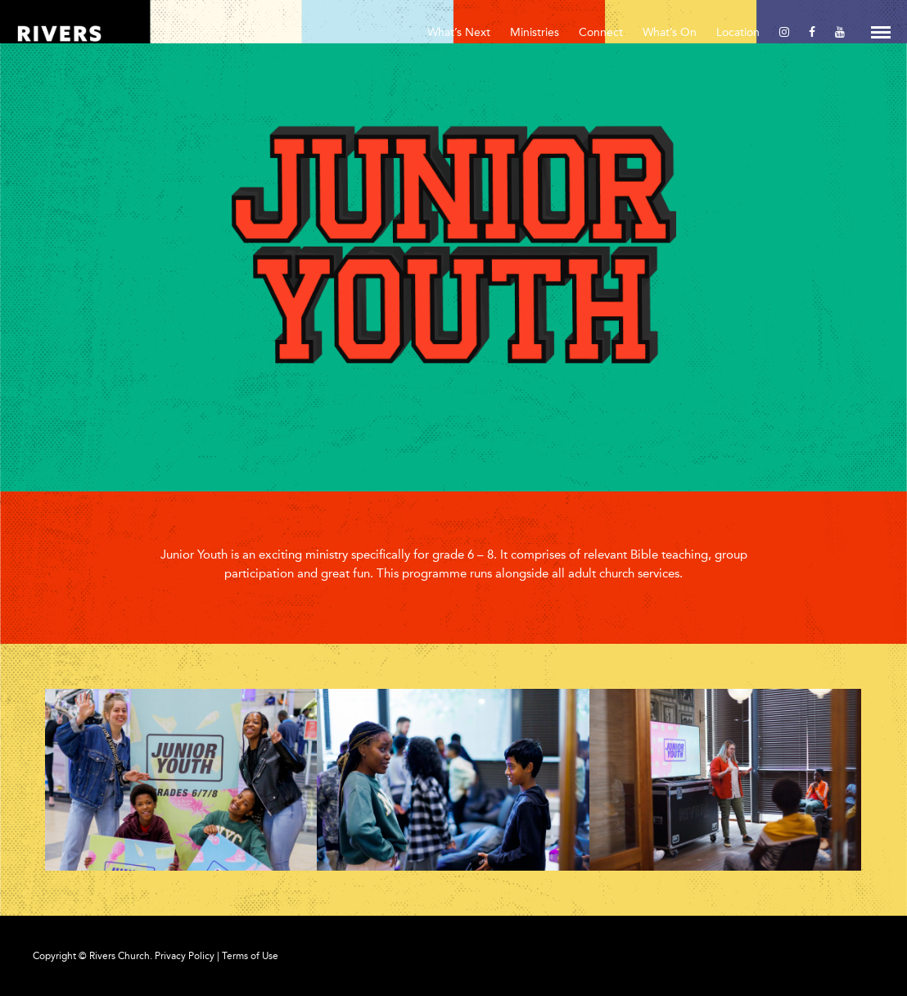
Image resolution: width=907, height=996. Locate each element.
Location (738, 32)
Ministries (534, 32)
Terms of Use (250, 956)
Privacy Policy (184, 956)
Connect (601, 32)
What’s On (670, 32)
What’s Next (458, 32)
